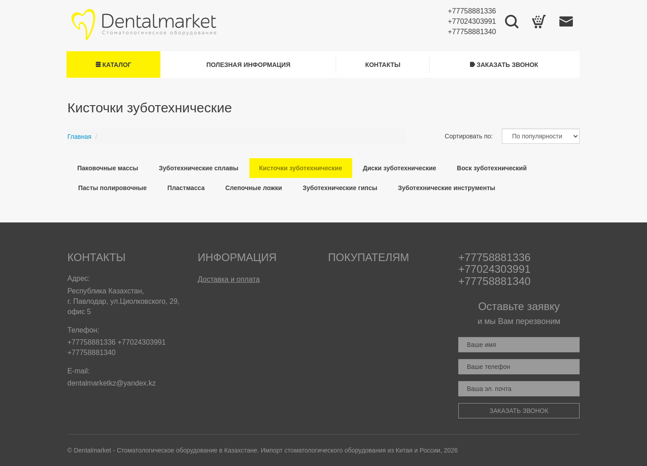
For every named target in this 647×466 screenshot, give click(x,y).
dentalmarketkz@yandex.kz (111, 383)
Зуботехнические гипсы (340, 187)
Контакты (382, 64)
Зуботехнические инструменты (447, 187)
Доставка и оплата (229, 279)
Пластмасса (186, 187)
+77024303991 (472, 21)
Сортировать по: (469, 136)
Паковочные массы (107, 168)
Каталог (113, 64)
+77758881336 (472, 11)
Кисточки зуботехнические (300, 168)
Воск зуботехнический (492, 168)
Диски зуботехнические (399, 168)
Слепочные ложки (253, 187)
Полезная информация (248, 64)
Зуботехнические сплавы (199, 168)
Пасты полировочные (112, 187)
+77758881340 (472, 32)
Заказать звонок (504, 64)
